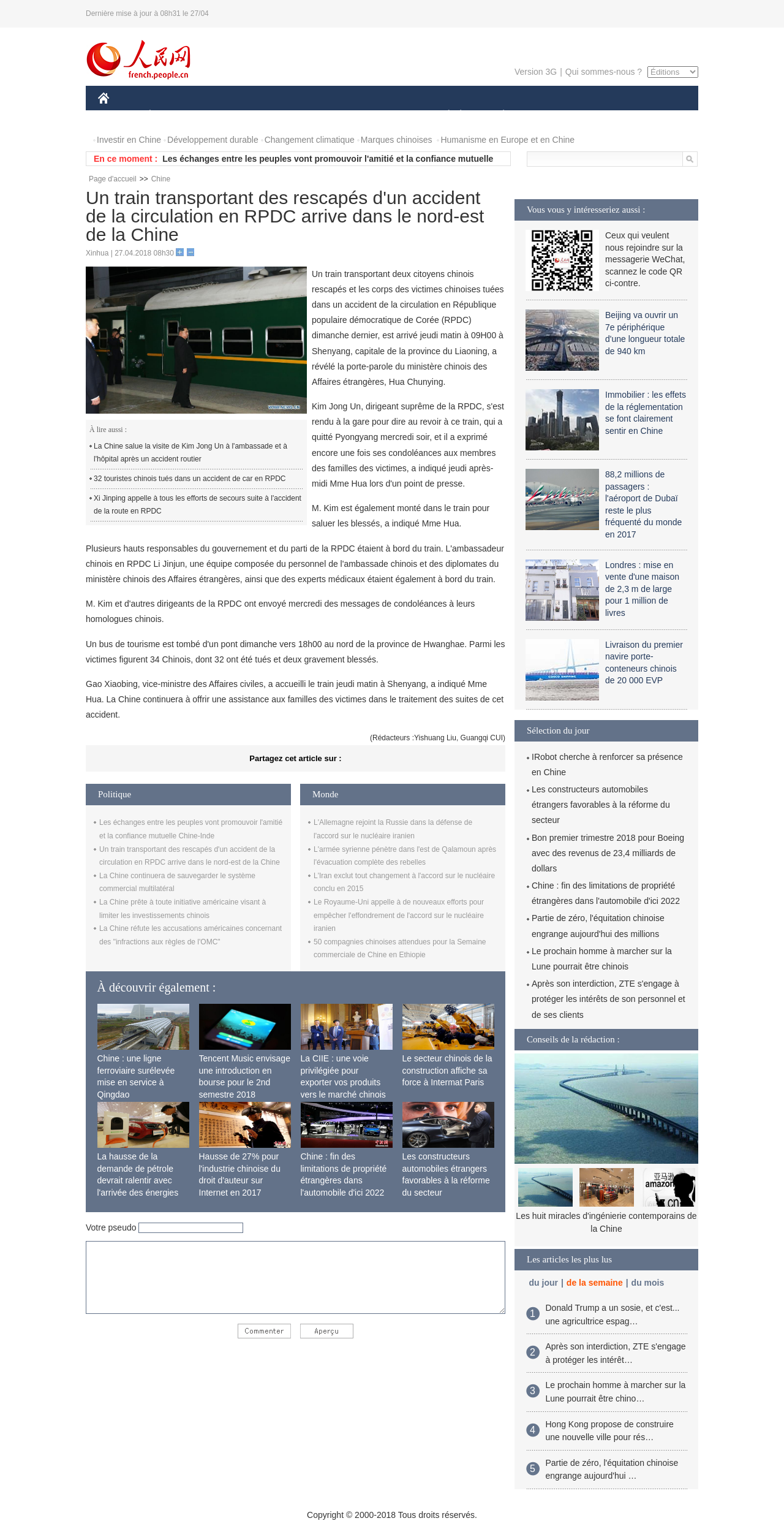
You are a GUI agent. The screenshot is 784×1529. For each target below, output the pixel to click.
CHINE (119, 115)
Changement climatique (310, 140)
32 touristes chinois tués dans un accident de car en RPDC (190, 478)
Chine (160, 179)
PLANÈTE (497, 115)
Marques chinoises (396, 140)
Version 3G (535, 72)
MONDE (228, 115)
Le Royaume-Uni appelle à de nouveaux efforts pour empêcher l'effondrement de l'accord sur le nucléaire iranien (399, 915)
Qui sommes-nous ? (603, 72)
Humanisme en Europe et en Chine (507, 140)
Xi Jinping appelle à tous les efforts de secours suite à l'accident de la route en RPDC (197, 505)
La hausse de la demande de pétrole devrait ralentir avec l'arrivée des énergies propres (138, 1180)
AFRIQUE (279, 115)
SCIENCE (333, 115)
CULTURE (388, 115)
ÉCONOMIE (172, 115)
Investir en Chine (129, 140)
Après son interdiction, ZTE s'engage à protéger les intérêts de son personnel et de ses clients (608, 999)
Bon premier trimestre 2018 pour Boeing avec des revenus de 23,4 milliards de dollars (608, 853)
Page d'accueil (113, 179)
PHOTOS (655, 115)
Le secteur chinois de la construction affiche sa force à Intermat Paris (447, 1070)
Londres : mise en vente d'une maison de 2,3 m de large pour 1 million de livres (642, 589)
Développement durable (212, 140)
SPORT (546, 115)
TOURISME (598, 115)
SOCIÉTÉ (443, 115)
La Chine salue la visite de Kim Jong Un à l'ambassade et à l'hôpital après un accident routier (190, 453)
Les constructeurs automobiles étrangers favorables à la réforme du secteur (601, 804)
